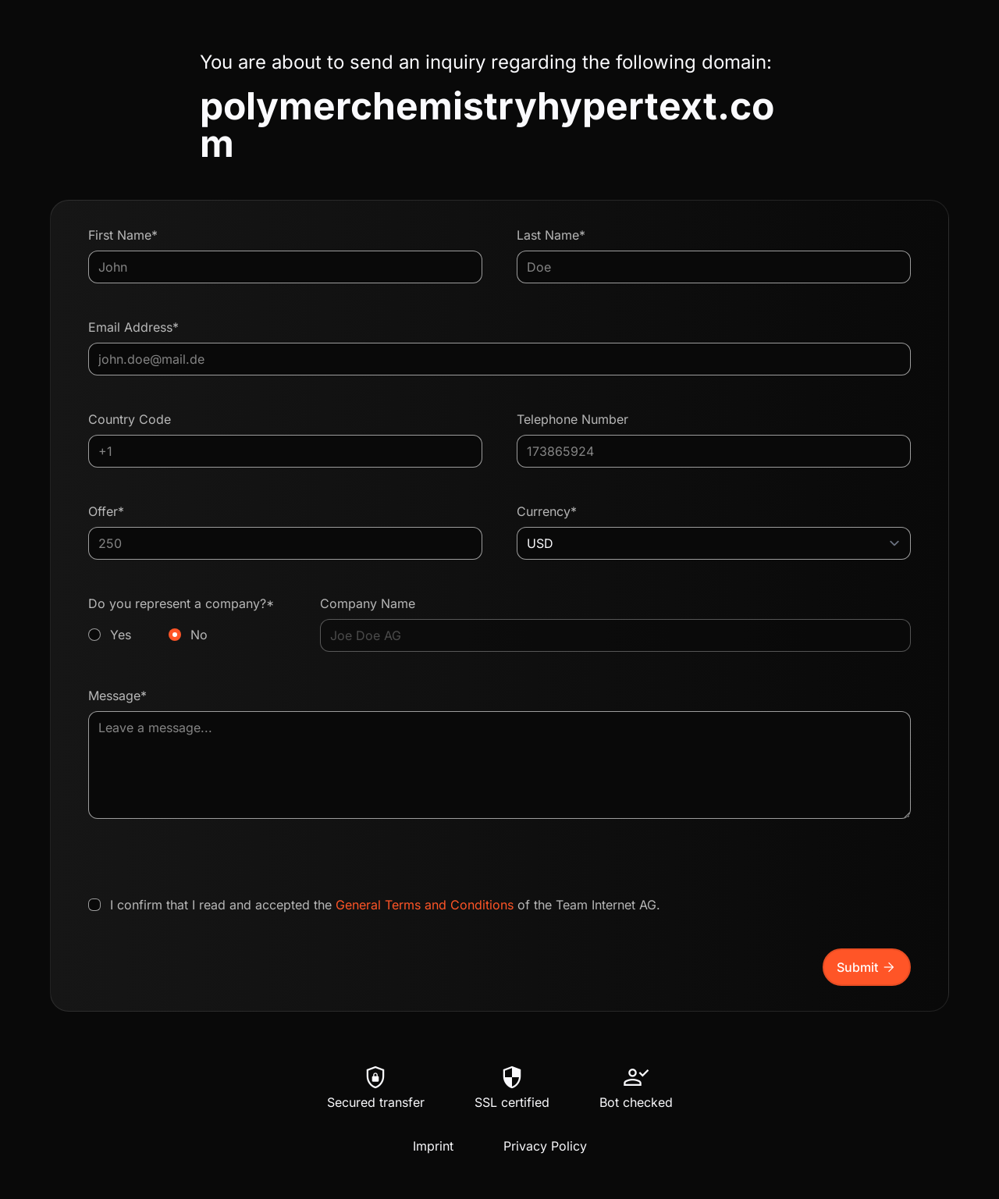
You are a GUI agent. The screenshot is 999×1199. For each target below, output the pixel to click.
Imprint (433, 1146)
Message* (117, 695)
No (199, 634)
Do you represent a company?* (187, 620)
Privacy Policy (545, 1146)
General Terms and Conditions (425, 905)
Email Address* (133, 327)
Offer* (106, 511)
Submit (867, 967)
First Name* (123, 235)
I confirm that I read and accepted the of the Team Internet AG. (385, 905)
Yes (120, 634)
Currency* (547, 511)
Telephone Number (572, 419)
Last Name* (551, 235)
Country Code (129, 419)
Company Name (367, 603)
